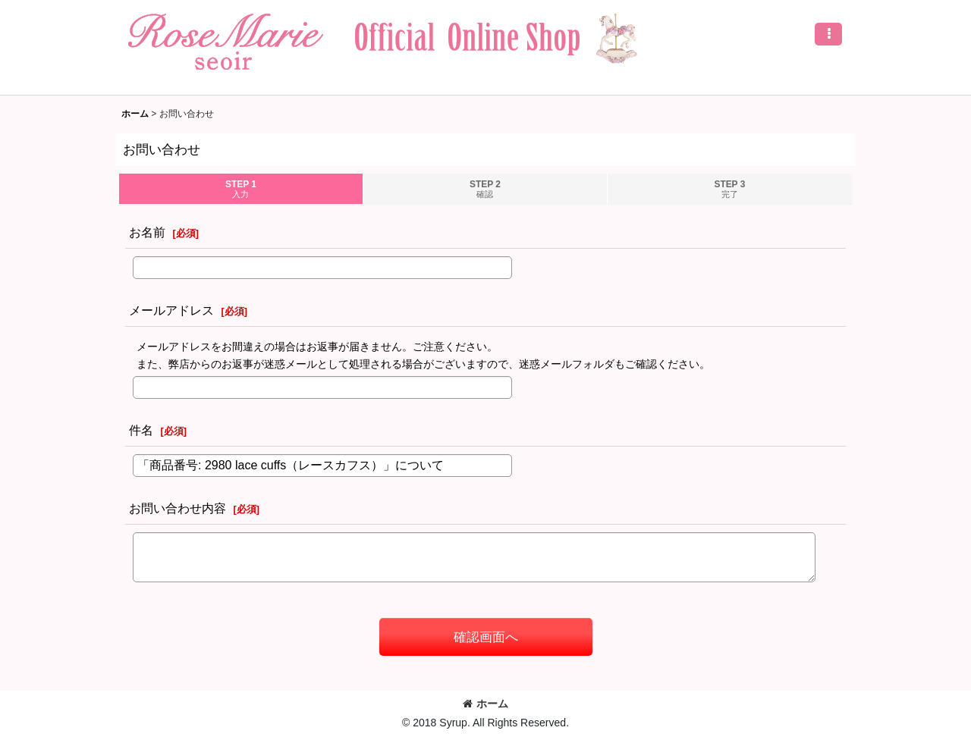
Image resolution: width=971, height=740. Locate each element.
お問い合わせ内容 (177, 508)
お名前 (147, 232)
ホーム (485, 704)
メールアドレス (171, 310)
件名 (141, 430)
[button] (828, 34)
